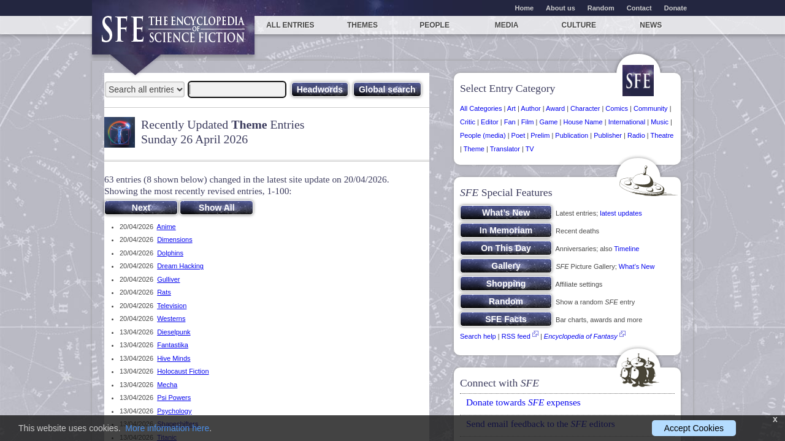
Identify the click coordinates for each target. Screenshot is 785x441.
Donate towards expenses (523, 402)
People (434, 25)
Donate (675, 8)
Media (507, 25)
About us (560, 8)
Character (585, 108)
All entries (290, 25)
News (651, 25)
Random (601, 8)
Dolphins (170, 253)
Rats (164, 292)
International (627, 122)
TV (530, 149)
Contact (639, 8)
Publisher (608, 135)
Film (527, 122)
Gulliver (168, 279)
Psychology (174, 411)
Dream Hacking (180, 266)
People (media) (483, 135)
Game (549, 122)
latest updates (621, 213)
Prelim (540, 135)
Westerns (171, 318)
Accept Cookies (694, 428)
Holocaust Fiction (183, 371)
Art (511, 108)
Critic (467, 122)
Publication (571, 135)
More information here (167, 428)
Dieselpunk (173, 332)
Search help (478, 336)
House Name (582, 122)
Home (524, 8)
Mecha (167, 384)
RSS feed (516, 336)
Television (171, 305)
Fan (510, 122)
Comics (616, 108)
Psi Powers (174, 397)
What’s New (636, 266)
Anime (166, 226)
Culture (579, 25)
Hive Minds (173, 358)
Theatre (662, 135)
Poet (518, 135)
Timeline (626, 248)
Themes (362, 25)
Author (530, 108)
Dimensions (174, 239)
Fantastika (172, 345)
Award (555, 108)
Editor (490, 122)
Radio (636, 135)
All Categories (481, 108)
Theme (474, 149)
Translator (505, 149)
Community (651, 108)
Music (659, 122)
